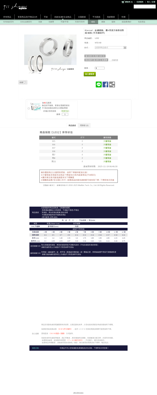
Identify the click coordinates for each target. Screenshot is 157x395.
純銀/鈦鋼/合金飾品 (62, 17)
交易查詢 (139, 2)
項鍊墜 (51, 22)
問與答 (84, 125)
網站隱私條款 (78, 393)
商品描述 (72, 125)
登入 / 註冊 (151, 2)
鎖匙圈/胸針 (126, 22)
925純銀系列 (8, 22)
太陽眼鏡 (82, 17)
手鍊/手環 (64, 22)
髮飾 (113, 22)
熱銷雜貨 (111, 17)
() (127, 2)
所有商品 (7, 17)
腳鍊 (103, 22)
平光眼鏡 (96, 17)
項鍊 (40, 22)
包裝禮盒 (141, 22)
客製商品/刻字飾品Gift (27, 17)
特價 (123, 17)
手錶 (46, 17)
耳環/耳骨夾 (80, 22)
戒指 (93, 22)
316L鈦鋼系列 (26, 22)
